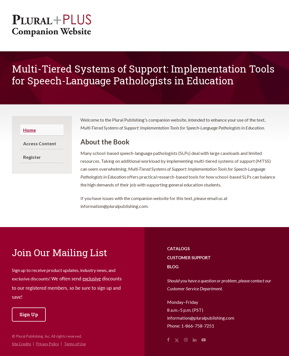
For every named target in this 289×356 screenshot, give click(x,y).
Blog (173, 266)
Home (29, 130)
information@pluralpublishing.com (200, 317)
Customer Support (189, 257)
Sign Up (28, 314)
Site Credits (21, 344)
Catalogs (178, 248)
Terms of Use (75, 344)
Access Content (39, 143)
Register (32, 157)
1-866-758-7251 (197, 325)
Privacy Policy (47, 344)
